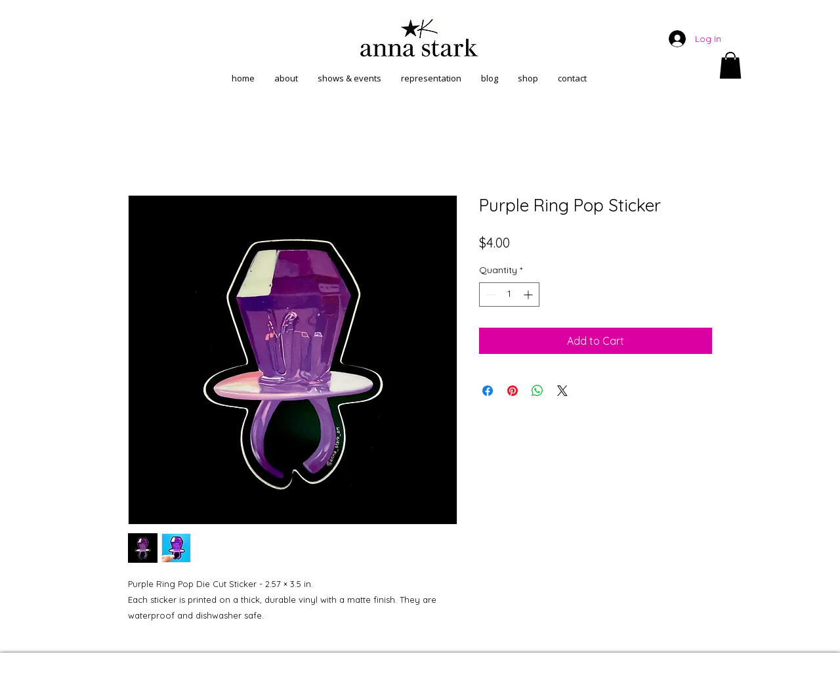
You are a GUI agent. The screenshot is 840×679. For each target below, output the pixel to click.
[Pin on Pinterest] (512, 391)
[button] (730, 65)
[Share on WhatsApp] (537, 391)
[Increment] (529, 294)
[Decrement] (489, 294)
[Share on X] (562, 391)
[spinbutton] (509, 294)
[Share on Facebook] (487, 391)
